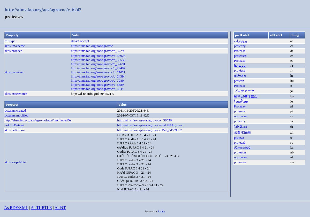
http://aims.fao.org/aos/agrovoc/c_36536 (98, 60)
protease (239, 111)
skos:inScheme (15, 46)
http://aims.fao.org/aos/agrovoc (92, 46)
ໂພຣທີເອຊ (241, 101)
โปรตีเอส (240, 127)
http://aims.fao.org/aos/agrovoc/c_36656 (144, 120)
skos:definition (15, 130)
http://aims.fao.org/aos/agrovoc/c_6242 (43, 9)
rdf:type (10, 41)
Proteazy (240, 106)
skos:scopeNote (15, 162)
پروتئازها (240, 65)
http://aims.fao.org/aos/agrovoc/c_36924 (98, 56)
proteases (240, 56)
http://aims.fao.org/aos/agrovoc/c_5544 (97, 89)
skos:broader (13, 51)
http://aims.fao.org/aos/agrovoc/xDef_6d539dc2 (149, 130)
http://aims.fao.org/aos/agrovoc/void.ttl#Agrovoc (150, 125)
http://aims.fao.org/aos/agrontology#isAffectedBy (38, 120)
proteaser (240, 152)
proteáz (239, 81)
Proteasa (239, 61)
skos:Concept (80, 41)
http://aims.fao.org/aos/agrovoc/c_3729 (97, 51)
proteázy (240, 46)
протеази (240, 157)
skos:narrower (14, 72)
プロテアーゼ (244, 91)
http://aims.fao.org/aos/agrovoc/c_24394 (98, 76)
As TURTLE (41, 207)
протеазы (240, 116)
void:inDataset (14, 125)
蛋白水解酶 (242, 132)
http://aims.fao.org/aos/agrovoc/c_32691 (98, 64)
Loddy (161, 211)
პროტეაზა (242, 147)
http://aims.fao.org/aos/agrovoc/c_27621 (98, 72)
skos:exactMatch (16, 94)
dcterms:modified (16, 115)
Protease (239, 51)
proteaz (239, 138)
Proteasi (239, 86)
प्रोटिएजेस (240, 76)
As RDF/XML (16, 207)
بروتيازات (240, 41)
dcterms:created (15, 110)
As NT (60, 207)
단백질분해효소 (246, 96)
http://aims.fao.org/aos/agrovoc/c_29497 (98, 68)
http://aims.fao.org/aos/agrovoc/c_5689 (97, 85)
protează (239, 142)
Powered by (151, 211)
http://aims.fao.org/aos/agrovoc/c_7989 (97, 80)
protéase (239, 70)
